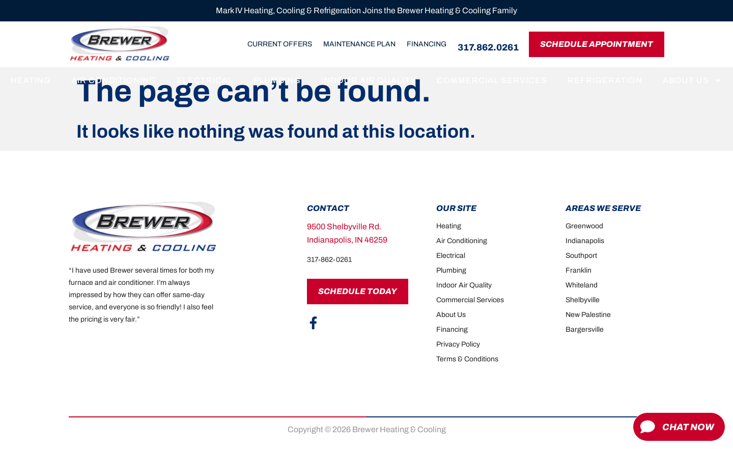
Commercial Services (492, 80)
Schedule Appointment (596, 44)
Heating (31, 80)
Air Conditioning (113, 80)
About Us (692, 80)
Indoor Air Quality (368, 80)
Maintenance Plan (359, 44)
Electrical (205, 80)
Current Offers (279, 44)
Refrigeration (605, 80)
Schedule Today (357, 291)
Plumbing (277, 80)
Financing (426, 44)
